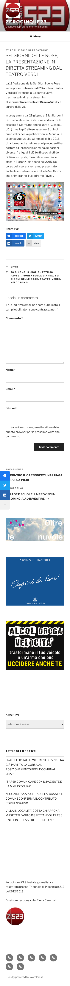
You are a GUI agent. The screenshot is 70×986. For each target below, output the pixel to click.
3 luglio (33, 272)
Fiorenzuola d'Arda (38, 275)
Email (10, 389)
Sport (15, 266)
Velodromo (19, 282)
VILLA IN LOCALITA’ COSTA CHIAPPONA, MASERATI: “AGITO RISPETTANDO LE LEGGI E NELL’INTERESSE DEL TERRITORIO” (34, 815)
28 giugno (18, 272)
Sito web (11, 408)
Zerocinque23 (26, 22)
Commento (14, 318)
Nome (10, 370)
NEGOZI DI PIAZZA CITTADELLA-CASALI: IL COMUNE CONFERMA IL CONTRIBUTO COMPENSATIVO (34, 798)
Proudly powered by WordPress (24, 977)
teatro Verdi (50, 279)
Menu (35, 36)
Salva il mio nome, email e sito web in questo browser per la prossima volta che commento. (33, 432)
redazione (40, 50)
